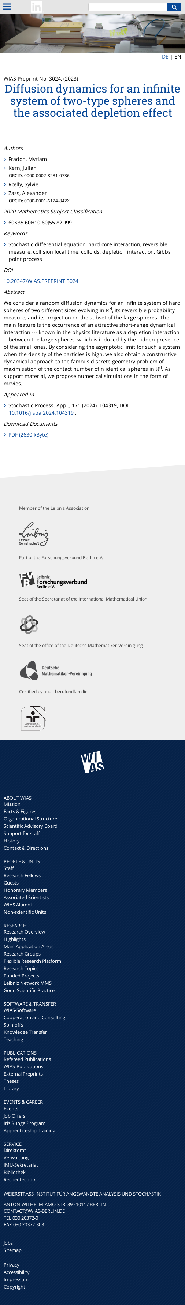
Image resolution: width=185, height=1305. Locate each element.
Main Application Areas (28, 946)
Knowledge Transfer (25, 1032)
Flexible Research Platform (32, 961)
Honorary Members (25, 890)
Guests (11, 882)
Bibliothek (15, 1172)
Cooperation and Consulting (34, 1017)
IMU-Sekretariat (21, 1165)
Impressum (16, 1279)
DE (165, 56)
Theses (11, 1081)
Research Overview (24, 931)
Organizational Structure (30, 818)
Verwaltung (16, 1157)
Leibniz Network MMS (28, 983)
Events (11, 1108)
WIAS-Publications (23, 1066)
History (12, 840)
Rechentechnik (20, 1179)
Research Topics (21, 968)
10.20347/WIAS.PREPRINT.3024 (41, 280)
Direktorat (15, 1150)
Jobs (8, 1242)
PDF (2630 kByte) (28, 434)
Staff (9, 868)
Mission (12, 804)
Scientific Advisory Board (31, 826)
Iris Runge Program (24, 1123)
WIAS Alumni (18, 904)
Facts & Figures (20, 811)
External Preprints (23, 1073)
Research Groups (22, 953)
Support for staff (22, 833)
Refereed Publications (27, 1059)
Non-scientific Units (25, 912)
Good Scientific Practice (29, 990)
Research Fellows (22, 875)
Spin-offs (13, 1024)
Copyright (14, 1286)
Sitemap (13, 1250)
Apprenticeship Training (29, 1130)
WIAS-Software (20, 1010)
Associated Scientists (26, 897)
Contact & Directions (26, 848)
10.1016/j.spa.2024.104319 (41, 412)
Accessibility (17, 1272)
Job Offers (14, 1116)
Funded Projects (21, 975)
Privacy (11, 1264)
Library (11, 1088)
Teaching (13, 1039)
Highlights (15, 939)
